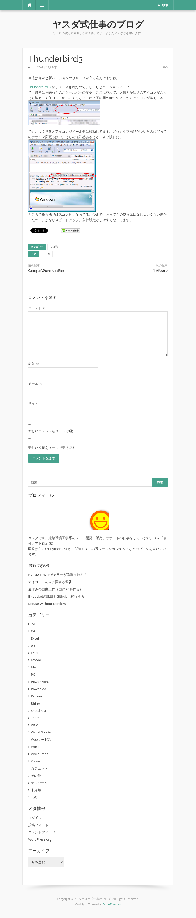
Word (35, 746)
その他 (36, 775)
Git (33, 645)
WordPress (39, 754)
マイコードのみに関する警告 (50, 582)
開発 (34, 797)
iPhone (36, 660)
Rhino (35, 703)
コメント (37, 307)
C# (33, 631)
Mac (34, 667)
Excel (35, 638)
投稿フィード (38, 825)
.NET (34, 624)
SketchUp (38, 710)
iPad (34, 652)
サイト (33, 403)
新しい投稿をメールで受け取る (51, 447)
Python (36, 696)
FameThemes (111, 904)
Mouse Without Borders (47, 603)
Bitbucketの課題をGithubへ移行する (56, 596)
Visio (34, 725)
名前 (33, 363)
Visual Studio (41, 732)
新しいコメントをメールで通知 (51, 431)
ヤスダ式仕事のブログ (98, 24)
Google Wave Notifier (46, 271)
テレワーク (39, 782)
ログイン (35, 817)
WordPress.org (39, 839)
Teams (36, 717)
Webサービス (41, 739)
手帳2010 (160, 271)
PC (33, 674)
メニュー (42, 5)
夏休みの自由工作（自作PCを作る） (55, 589)
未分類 (53, 247)
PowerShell (39, 689)
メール (46, 254)
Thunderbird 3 (39, 87)
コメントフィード (41, 832)
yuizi (31, 67)
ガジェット (39, 768)
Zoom (35, 761)
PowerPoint (40, 681)
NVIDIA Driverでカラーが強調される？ (57, 574)
